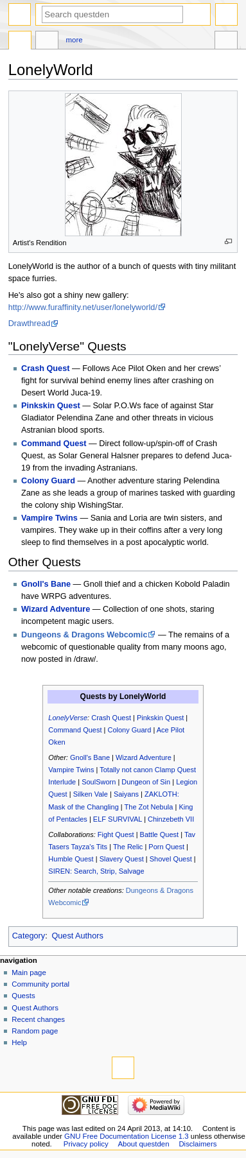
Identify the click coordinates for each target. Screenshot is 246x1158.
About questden (144, 1144)
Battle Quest (159, 834)
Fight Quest (116, 834)
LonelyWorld (142, 696)
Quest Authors (77, 935)
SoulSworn (99, 782)
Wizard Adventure (55, 609)
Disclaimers (197, 1144)
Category (28, 935)
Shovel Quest (171, 859)
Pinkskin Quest (50, 405)
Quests (23, 995)
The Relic (128, 847)
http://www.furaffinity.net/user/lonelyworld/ (82, 307)
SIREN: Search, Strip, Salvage (96, 871)
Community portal (40, 984)
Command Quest (54, 443)
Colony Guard (48, 480)
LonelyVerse (67, 718)
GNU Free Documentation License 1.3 (126, 1136)
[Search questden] (112, 14)
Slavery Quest (122, 859)
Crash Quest (45, 368)
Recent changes (38, 1019)
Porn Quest (166, 847)
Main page (29, 972)
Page (20, 41)
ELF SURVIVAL (117, 819)
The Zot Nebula (149, 807)
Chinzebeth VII (171, 819)
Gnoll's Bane (46, 584)
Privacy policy (86, 1144)
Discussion (47, 41)
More (74, 40)
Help (19, 1042)
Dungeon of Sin (145, 782)
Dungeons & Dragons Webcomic (84, 634)
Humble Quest (70, 859)
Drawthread (29, 323)
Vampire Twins (49, 518)
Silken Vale (90, 794)
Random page (35, 1031)
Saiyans (126, 794)
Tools (226, 41)
